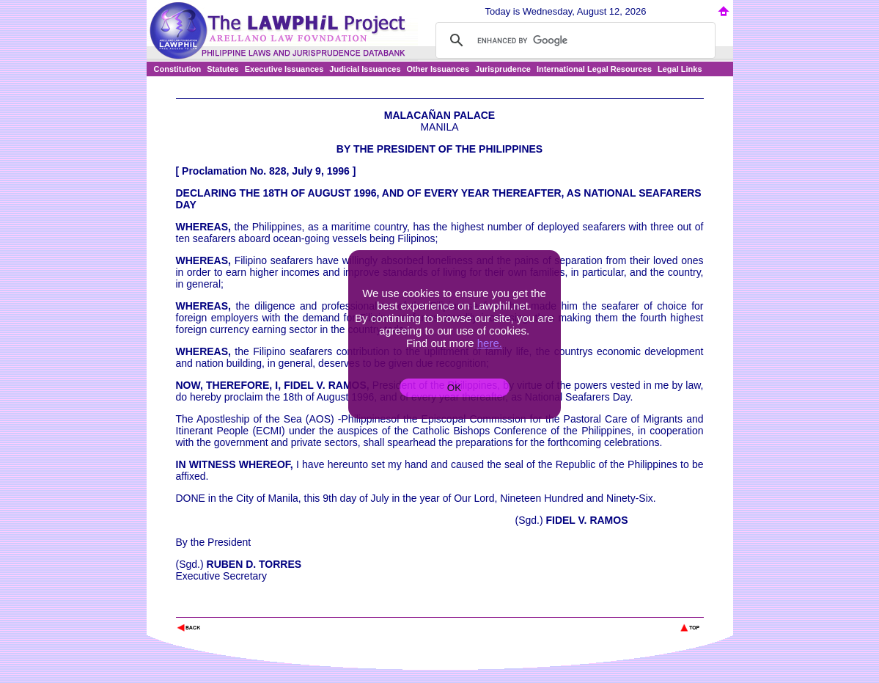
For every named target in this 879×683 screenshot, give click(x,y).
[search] (573, 40)
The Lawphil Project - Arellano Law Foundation (252, 608)
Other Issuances (438, 69)
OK (454, 387)
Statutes (222, 69)
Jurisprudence (503, 69)
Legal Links (680, 69)
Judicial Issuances (364, 69)
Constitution (178, 69)
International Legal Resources (594, 69)
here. (489, 343)
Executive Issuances (284, 69)
